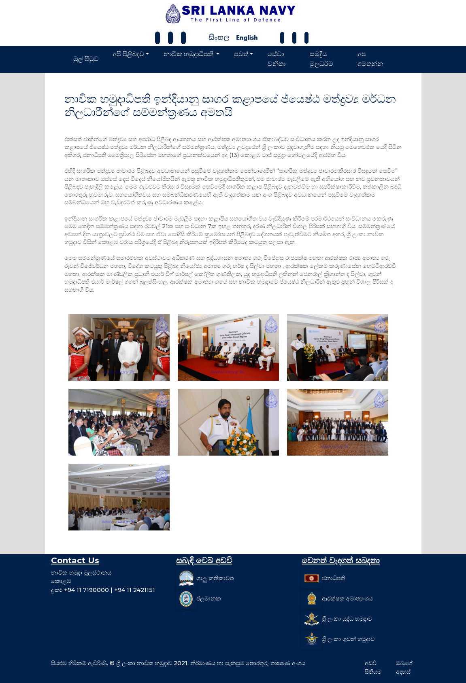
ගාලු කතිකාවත (215, 577)
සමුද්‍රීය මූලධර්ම (321, 59)
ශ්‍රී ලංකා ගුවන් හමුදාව (348, 638)
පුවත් (241, 54)
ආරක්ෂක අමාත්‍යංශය (347, 598)
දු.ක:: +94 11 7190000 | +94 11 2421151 (103, 590)
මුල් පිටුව (86, 59)
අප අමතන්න (370, 59)
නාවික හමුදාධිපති (189, 54)
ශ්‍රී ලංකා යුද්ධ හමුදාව (347, 618)
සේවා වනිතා (276, 59)
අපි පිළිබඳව (128, 54)
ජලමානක (208, 598)
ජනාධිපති (333, 577)
